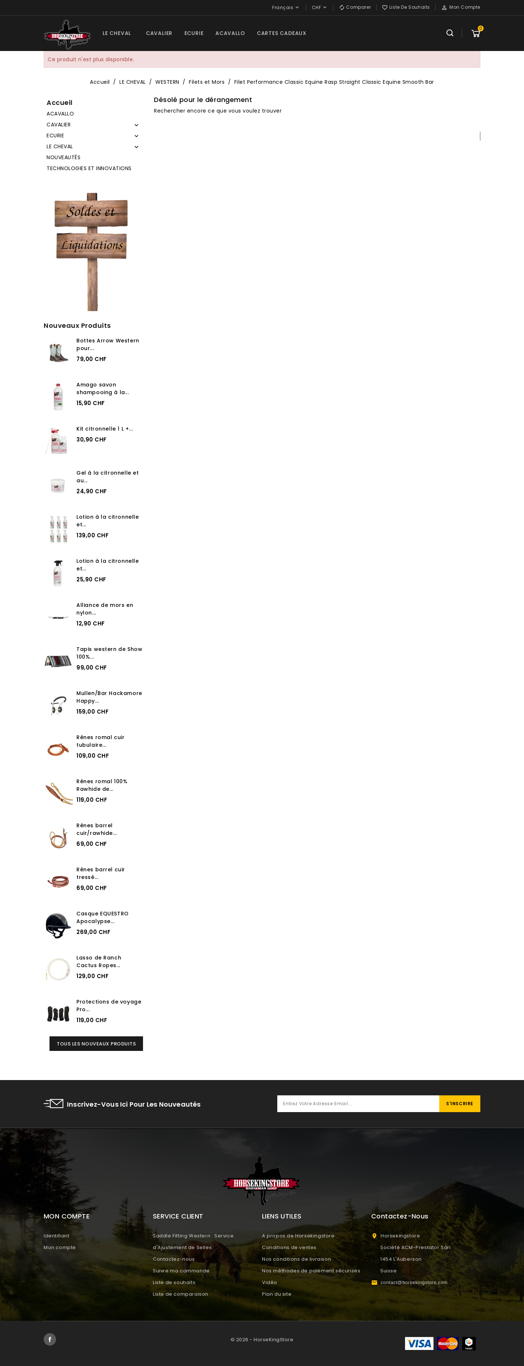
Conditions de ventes (289, 1247)
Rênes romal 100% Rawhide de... (101, 785)
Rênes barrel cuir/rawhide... (96, 829)
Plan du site (276, 1294)
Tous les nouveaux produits (96, 1043)
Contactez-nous (174, 1259)
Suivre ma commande (181, 1270)
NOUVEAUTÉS (63, 157)
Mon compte (60, 1247)
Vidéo (269, 1282)
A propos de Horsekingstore (298, 1235)
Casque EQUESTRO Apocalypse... (102, 917)
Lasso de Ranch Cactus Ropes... (98, 961)
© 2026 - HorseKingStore (262, 1339)
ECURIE (194, 33)
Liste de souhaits (174, 1282)
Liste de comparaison (181, 1294)
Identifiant (57, 1235)
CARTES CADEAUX (281, 33)
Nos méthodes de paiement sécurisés (311, 1270)
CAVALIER (159, 33)
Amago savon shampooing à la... (102, 388)
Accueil (60, 102)
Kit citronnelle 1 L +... (104, 428)
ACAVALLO (230, 33)
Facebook (50, 1339)
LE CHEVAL (117, 33)
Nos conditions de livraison (296, 1259)
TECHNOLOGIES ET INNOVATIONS (89, 168)
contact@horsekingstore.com (414, 1282)
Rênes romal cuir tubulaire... (100, 741)
